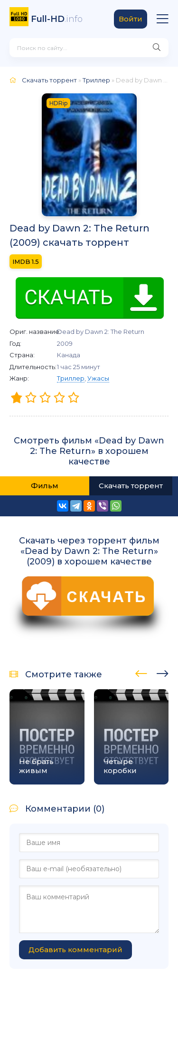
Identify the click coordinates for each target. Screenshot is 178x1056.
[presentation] (141, 672)
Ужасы (98, 378)
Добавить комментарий (75, 949)
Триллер (70, 378)
